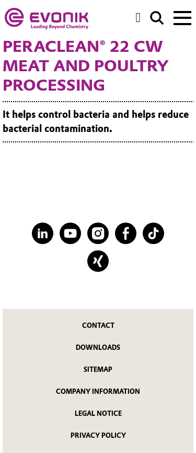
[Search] (157, 18)
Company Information (98, 391)
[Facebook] (125, 233)
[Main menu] (182, 17)
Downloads (98, 347)
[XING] (98, 261)
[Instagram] (98, 233)
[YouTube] (70, 233)
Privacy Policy (98, 435)
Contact (98, 325)
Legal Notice (98, 413)
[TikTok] (153, 233)
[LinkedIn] (42, 233)
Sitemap (98, 369)
